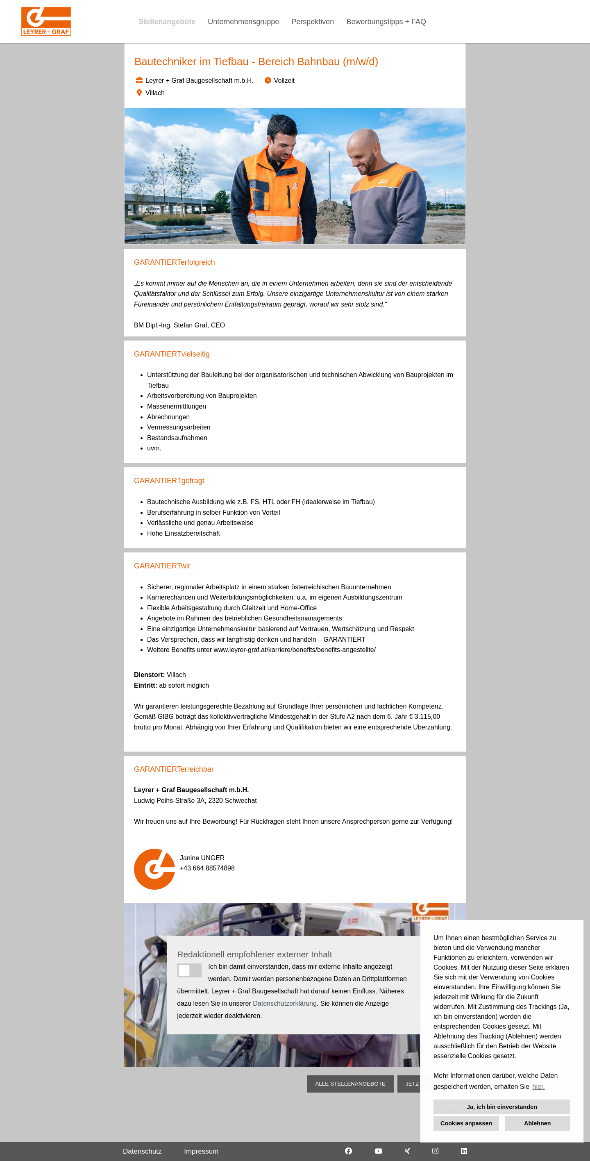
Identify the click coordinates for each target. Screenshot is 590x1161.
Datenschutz (142, 1151)
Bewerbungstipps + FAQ (386, 22)
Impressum (201, 1151)
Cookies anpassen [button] (466, 1123)
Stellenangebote (166, 22)
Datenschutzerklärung (285, 1003)
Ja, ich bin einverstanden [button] (502, 1107)
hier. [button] (539, 1086)
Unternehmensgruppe (243, 22)
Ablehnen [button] (537, 1123)
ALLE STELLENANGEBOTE (350, 1084)
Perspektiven (312, 22)
